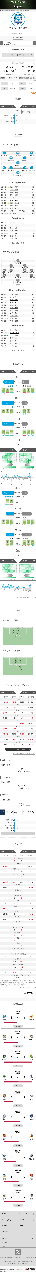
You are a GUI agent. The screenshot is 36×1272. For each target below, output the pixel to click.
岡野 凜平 (14, 310)
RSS (33, 92)
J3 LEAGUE (5, 1238)
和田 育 (13, 236)
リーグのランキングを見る (17, 749)
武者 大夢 (14, 187)
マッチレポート (18, 55)
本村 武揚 (14, 300)
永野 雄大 (14, 308)
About (21, 1225)
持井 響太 (14, 206)
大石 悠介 (14, 313)
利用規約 (3, 1257)
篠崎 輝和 (14, 192)
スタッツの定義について (27, 987)
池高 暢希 (14, 316)
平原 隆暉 (14, 321)
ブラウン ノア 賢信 (17, 211)
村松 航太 (14, 302)
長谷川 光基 (14, 333)
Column (4, 1225)
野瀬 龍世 (14, 318)
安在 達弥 (14, 190)
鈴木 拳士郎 (14, 208)
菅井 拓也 (14, 200)
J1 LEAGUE (5, 1231)
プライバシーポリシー (18, 1257)
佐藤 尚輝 (14, 231)
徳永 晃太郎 (14, 203)
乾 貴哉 (13, 297)
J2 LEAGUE (5, 1235)
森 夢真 (13, 214)
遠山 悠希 (14, 233)
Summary (4, 1242)
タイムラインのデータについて (25, 597)
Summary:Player (7, 1220)
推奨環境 (9, 1257)
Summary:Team (24, 1214)
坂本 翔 (13, 305)
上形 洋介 (14, 346)
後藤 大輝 (14, 294)
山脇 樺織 (14, 335)
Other (3, 1246)
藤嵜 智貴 (14, 195)
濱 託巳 (13, 198)
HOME (1, 10)
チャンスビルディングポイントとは (24, 754)
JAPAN (21, 1220)
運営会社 (26, 1257)
